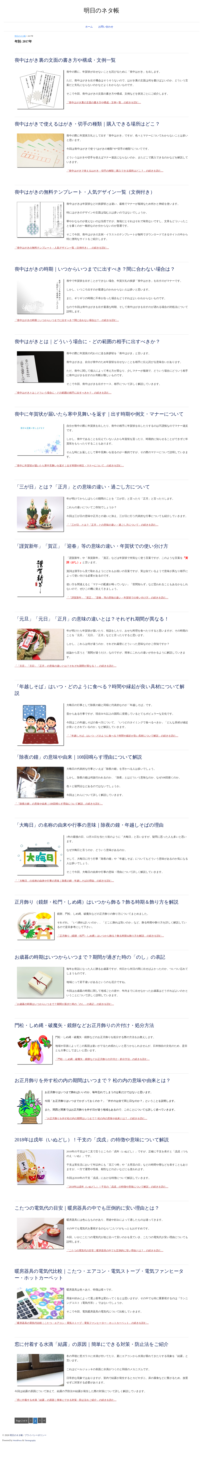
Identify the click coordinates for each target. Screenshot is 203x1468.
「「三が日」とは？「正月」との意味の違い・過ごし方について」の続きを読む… (115, 539)
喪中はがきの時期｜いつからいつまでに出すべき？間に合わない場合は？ (97, 272)
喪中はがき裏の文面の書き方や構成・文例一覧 (70, 60)
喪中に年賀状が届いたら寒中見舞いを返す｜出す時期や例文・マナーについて (99, 425)
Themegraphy (31, 1465)
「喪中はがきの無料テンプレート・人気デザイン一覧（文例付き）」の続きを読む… (65, 247)
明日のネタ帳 (101, 10)
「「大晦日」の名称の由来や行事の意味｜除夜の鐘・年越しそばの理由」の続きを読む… (67, 896)
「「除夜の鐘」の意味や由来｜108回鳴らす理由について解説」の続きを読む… (61, 819)
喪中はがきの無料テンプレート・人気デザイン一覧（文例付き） (91, 192)
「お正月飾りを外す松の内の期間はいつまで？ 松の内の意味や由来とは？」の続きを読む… (99, 1141)
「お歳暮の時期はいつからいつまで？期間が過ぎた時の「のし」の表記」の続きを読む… (67, 1027)
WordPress (17, 1465)
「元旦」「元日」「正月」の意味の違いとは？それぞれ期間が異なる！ (99, 633)
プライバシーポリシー (37, 1460)
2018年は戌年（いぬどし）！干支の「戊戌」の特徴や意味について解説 (99, 1163)
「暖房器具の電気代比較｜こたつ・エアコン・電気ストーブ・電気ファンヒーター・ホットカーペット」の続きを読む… (86, 1347)
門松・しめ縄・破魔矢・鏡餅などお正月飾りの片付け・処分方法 (91, 1049)
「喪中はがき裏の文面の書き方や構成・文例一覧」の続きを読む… (106, 102)
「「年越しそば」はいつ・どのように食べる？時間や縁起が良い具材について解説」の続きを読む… (125, 751)
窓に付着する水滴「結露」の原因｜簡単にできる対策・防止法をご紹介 (99, 1369)
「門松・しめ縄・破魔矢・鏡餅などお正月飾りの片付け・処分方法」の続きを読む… (105, 1082)
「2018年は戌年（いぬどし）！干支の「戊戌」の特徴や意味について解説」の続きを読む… (120, 1210)
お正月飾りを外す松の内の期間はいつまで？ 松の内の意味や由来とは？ (100, 1104)
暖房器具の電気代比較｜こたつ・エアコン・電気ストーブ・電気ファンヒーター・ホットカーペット (99, 1298)
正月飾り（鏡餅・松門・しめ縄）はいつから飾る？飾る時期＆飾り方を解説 (99, 921)
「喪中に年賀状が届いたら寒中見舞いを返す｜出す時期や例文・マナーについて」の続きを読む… (73, 480)
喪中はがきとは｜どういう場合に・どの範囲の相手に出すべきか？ (94, 349)
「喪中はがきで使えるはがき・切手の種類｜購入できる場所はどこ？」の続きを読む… (117, 170)
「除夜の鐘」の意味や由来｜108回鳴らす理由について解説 (84, 773)
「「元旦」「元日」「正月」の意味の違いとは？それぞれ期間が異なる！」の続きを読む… (69, 680)
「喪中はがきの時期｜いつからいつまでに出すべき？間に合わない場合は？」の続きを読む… (70, 327)
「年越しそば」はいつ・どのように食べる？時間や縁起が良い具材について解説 (100, 705)
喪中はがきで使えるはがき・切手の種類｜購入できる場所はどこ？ (94, 124)
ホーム (89, 26)
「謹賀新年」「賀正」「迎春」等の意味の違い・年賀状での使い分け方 (99, 561)
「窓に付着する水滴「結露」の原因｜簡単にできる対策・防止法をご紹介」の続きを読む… (69, 1424)
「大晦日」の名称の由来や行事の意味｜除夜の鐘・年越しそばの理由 (96, 841)
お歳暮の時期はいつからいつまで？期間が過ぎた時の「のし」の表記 (97, 980)
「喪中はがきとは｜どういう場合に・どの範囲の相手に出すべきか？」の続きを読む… (66, 400)
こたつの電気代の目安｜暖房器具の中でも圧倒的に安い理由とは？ (94, 1231)
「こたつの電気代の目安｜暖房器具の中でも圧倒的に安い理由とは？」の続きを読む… (117, 1273)
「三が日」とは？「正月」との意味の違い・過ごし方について (89, 501)
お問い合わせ (105, 26)
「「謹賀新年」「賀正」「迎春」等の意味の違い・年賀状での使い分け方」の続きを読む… (120, 612)
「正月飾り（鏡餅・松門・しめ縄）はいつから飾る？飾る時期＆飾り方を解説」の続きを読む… (114, 959)
